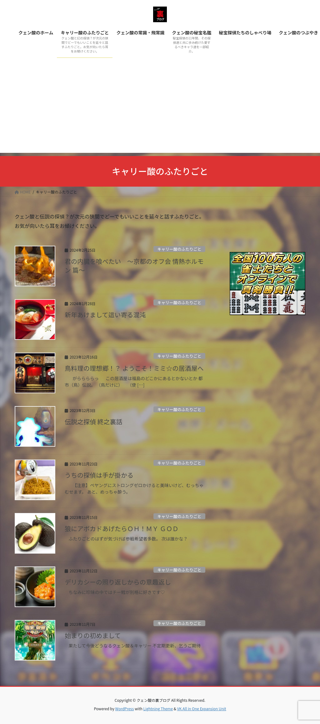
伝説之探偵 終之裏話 (93, 421)
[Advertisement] (160, 109)
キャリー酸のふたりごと (179, 249)
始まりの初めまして (93, 635)
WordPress (124, 708)
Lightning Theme (158, 708)
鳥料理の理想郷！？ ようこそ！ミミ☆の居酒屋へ (134, 368)
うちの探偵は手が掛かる (99, 475)
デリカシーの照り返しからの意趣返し (118, 581)
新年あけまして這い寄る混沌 (105, 314)
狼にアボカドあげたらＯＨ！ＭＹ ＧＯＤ (121, 528)
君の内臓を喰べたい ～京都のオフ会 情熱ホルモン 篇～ (134, 265)
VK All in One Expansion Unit (201, 708)
